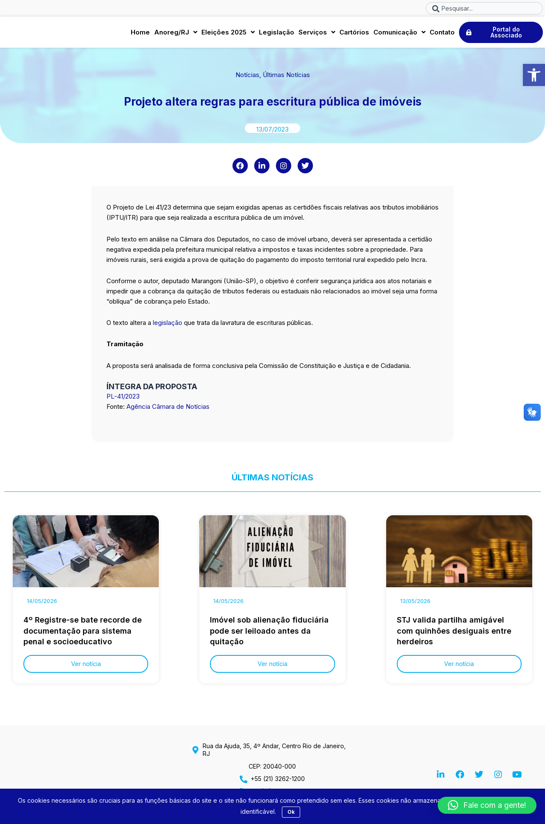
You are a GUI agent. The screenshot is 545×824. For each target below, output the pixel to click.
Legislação (276, 33)
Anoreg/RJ (175, 33)
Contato (442, 33)
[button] (534, 75)
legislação (166, 326)
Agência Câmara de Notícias (167, 409)
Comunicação (399, 33)
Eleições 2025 (228, 33)
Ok (291, 812)
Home (140, 33)
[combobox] (484, 8)
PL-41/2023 (123, 399)
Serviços (316, 33)
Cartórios (354, 33)
